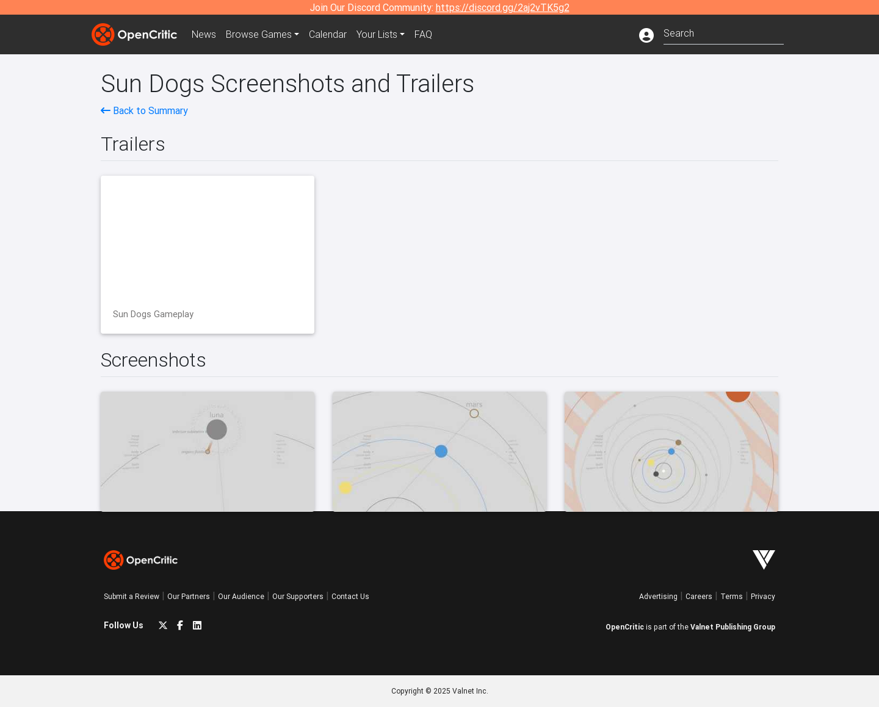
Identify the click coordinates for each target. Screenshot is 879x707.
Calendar (328, 34)
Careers (698, 596)
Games (259, 34)
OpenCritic (625, 626)
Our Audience (241, 596)
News (204, 34)
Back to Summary (144, 110)
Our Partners (188, 596)
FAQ (423, 34)
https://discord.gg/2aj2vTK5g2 (503, 7)
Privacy (763, 596)
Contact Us (350, 596)
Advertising (658, 596)
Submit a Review (131, 596)
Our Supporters (298, 596)
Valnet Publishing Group (732, 626)
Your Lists (376, 34)
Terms (731, 596)
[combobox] (724, 32)
